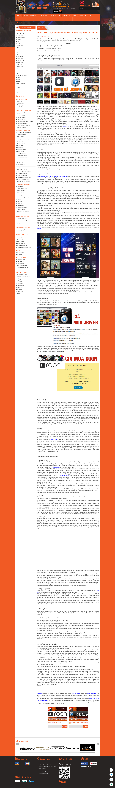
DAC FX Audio (20, 58)
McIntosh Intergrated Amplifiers (23, 140)
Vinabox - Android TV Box (22, 238)
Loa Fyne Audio (20, 186)
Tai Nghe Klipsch (20, 252)
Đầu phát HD (19, 101)
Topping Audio (20, 62)
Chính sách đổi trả (42, 770)
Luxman (18, 77)
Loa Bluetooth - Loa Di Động (69, 15)
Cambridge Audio (20, 33)
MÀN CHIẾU (19, 289)
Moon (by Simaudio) (21, 83)
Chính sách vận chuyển (43, 773)
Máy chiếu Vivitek (20, 285)
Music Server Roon (20, 56)
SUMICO (18, 114)
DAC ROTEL (19, 72)
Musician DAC (20, 66)
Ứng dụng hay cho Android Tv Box (24, 247)
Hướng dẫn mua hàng (43, 771)
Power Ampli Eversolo (21, 134)
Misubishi (19, 293)
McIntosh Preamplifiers (21, 138)
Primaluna (19, 73)
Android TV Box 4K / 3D (79, 19)
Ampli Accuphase (20, 151)
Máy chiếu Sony (20, 283)
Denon (18, 49)
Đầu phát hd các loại (55, 15)
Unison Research (20, 89)
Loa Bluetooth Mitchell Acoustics (23, 125)
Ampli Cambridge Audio (22, 143)
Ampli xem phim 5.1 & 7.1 (22, 222)
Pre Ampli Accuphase (21, 153)
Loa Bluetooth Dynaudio (22, 123)
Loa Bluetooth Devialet (21, 117)
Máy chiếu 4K (20, 287)
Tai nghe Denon (20, 254)
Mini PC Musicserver (21, 37)
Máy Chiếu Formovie (21, 278)
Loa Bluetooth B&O (21, 115)
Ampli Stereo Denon (21, 142)
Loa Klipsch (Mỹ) (20, 231)
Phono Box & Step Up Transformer (24, 132)
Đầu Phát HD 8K (43, 15)
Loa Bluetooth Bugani (21, 112)
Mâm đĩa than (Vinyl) (21, 164)
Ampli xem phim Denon (21, 218)
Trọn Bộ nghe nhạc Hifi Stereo (23, 159)
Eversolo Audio (20, 35)
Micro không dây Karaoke (22, 265)
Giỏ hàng (56, 11)
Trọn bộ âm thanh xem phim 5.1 (23, 220)
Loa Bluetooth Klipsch (21, 127)
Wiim (18, 32)
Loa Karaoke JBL (20, 261)
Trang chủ (18, 15)
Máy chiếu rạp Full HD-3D (22, 274)
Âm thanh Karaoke (21, 258)
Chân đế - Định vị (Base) (22, 170)
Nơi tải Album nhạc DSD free (22, 157)
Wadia (18, 93)
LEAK (18, 85)
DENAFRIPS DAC (20, 60)
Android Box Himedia (21, 239)
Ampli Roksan (20, 147)
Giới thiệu (63, 8)
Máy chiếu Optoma (21, 280)
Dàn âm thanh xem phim (50, 19)
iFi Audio (19, 91)
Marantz (18, 51)
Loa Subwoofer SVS (21, 192)
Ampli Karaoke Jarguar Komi (23, 267)
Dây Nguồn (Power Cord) (22, 173)
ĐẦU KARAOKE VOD (21, 259)
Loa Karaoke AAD (20, 269)
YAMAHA (19, 70)
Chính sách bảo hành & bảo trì (45, 764)
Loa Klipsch (19, 201)
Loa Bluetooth (20, 213)
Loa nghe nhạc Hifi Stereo (35, 19)
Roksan (18, 81)
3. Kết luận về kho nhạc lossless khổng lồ (48, 50)
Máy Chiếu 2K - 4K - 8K (21, 272)
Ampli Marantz (20, 145)
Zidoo (18, 47)
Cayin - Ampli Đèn (20, 136)
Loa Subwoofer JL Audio (22, 188)
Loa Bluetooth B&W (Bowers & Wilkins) (25, 121)
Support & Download (57, 8)
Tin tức (68, 8)
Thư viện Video (73, 8)
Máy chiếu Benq (20, 281)
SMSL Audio (19, 64)
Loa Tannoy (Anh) (20, 205)
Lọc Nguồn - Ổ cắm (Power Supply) (24, 171)
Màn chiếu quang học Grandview (23, 276)
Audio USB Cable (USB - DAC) (23, 179)
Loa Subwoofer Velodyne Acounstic (24, 194)
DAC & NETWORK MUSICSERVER (30, 15)
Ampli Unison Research (21, 149)
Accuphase (19, 53)
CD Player (19, 161)
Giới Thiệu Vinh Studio (43, 763)
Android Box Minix (20, 241)
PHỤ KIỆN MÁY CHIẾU (21, 291)
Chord (18, 43)
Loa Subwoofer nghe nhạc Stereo (23, 197)
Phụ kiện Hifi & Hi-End (21, 19)
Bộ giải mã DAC (20, 162)
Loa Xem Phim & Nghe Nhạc (65, 19)
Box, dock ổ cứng (20, 107)
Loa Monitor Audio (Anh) (22, 207)
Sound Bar (19, 224)
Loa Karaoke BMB (20, 263)
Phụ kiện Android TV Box (22, 245)
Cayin (18, 41)
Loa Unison (19, 203)
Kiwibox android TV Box (22, 236)
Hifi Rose (19, 39)
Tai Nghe (18, 251)
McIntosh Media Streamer (22, 75)
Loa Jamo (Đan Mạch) (21, 229)
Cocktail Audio (20, 45)
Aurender (19, 54)
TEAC (18, 68)
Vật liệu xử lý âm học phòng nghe (23, 181)
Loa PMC (19, 199)
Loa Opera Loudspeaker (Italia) (23, 211)
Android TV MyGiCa (21, 243)
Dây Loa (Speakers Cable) (22, 175)
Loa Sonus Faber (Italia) (22, 209)
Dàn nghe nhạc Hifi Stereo (85, 15)
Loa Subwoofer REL (21, 190)
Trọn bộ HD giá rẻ (20, 103)
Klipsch (18, 87)
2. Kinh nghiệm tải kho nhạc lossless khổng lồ (49, 48)
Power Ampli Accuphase (22, 155)
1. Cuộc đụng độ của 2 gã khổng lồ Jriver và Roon (50, 46)
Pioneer (18, 79)
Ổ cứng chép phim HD (21, 105)
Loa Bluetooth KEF (21, 119)
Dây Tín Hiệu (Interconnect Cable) (24, 177)
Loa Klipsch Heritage (21, 196)
